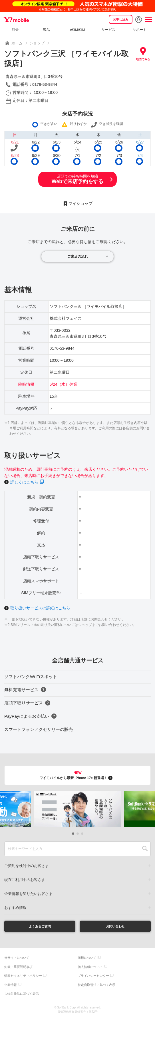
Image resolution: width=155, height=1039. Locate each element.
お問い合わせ (115, 927)
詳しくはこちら (24, 482)
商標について (87, 959)
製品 (46, 30)
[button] (73, 833)
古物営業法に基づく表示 (21, 995)
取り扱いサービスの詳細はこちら (40, 608)
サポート (139, 30)
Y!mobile (17, 19)
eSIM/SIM (77, 30)
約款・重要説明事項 (18, 968)
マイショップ (80, 203)
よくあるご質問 (40, 927)
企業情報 (10, 986)
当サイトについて (16, 959)
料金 (15, 30)
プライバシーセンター (93, 977)
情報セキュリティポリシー (23, 977)
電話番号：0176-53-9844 (34, 84)
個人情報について (90, 968)
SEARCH (145, 848)
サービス (108, 30)
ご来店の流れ (77, 256)
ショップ (37, 43)
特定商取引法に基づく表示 (96, 986)
